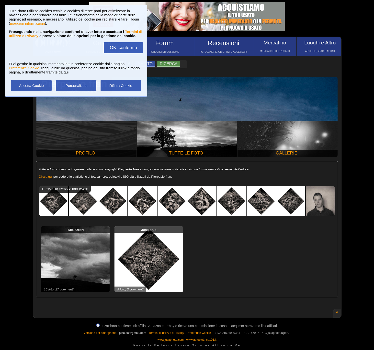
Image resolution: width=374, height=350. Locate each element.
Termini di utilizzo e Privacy (166, 333)
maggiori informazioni (27, 23)
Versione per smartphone (100, 333)
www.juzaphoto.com (171, 339)
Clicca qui (45, 176)
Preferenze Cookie (24, 68)
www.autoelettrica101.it (201, 339)
